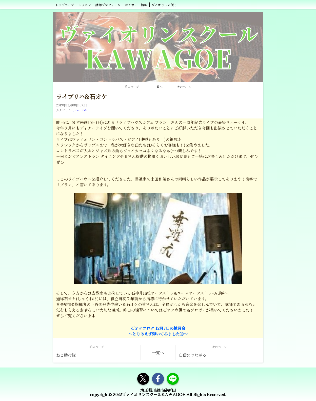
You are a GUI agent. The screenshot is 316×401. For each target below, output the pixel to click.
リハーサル (79, 110)
